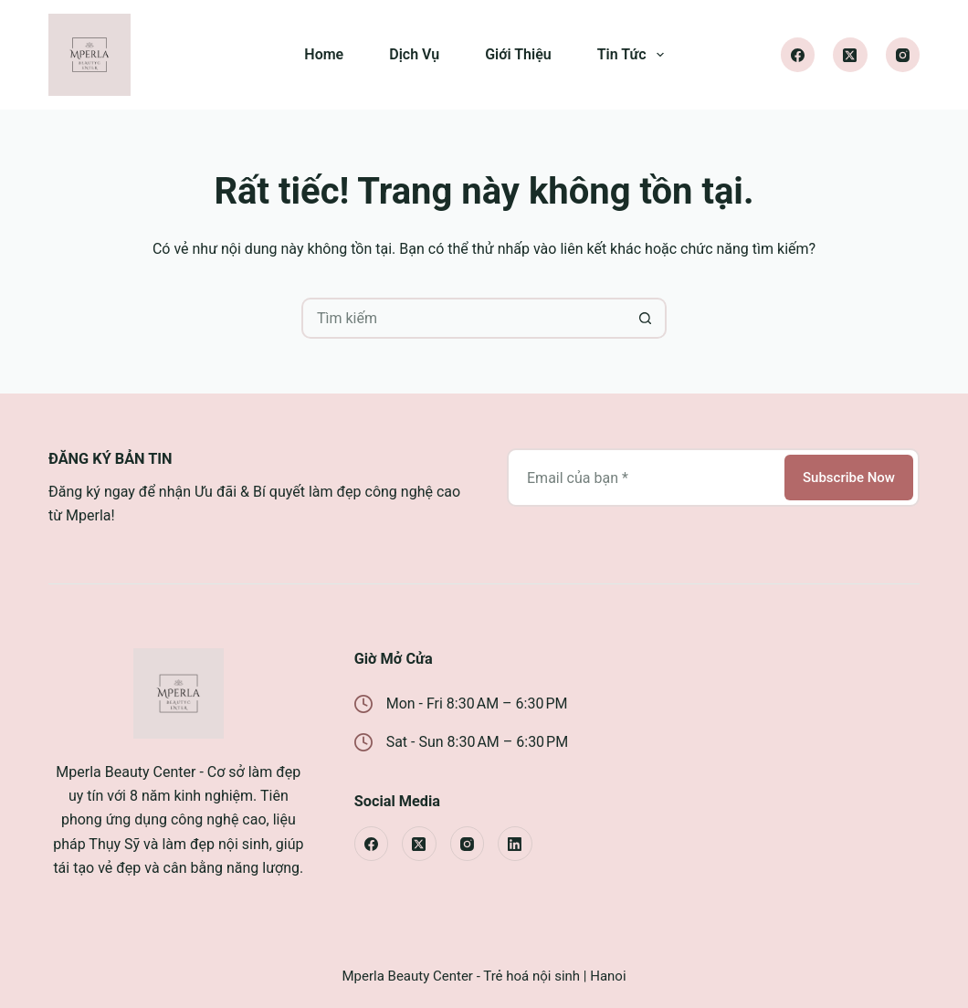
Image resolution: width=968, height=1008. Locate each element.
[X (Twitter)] (850, 54)
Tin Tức (634, 55)
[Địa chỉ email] (644, 477)
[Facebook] (798, 54)
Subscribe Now (849, 477)
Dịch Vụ (414, 54)
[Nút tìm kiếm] (646, 318)
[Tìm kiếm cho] (463, 318)
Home (323, 54)
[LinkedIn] (515, 843)
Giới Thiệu (518, 54)
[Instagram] (903, 54)
